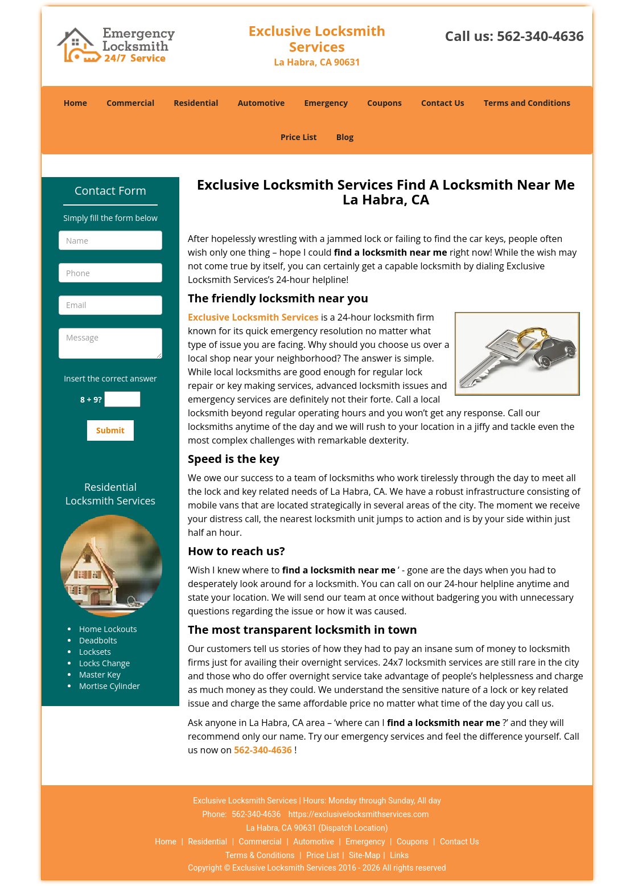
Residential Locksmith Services (110, 493)
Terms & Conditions (260, 855)
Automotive (261, 102)
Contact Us (442, 102)
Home (75, 102)
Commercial (130, 102)
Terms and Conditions (527, 102)
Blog (344, 137)
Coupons (384, 102)
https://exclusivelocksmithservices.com (359, 814)
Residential (196, 102)
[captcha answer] (122, 399)
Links (399, 855)
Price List (299, 137)
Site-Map (364, 855)
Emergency (326, 102)
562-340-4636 (540, 35)
